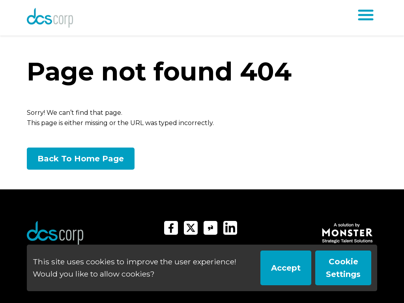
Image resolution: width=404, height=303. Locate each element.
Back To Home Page (80, 158)
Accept (286, 268)
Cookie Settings (343, 268)
